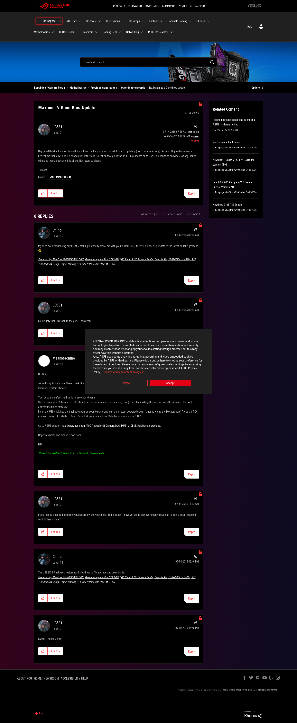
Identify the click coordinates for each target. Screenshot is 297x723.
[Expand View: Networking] (142, 32)
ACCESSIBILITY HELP (74, 678)
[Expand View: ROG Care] (80, 21)
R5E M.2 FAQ (108, 264)
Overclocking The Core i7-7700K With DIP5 (61, 259)
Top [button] (41, 713)
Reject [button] (127, 383)
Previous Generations (104, 87)
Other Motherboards (133, 87)
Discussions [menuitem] (113, 21)
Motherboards (78, 87)
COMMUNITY (169, 5)
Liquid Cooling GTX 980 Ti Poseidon (79, 264)
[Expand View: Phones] (208, 21)
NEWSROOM (51, 678)
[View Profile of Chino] (56, 230)
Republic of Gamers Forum (50, 87)
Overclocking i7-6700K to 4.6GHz (172, 259)
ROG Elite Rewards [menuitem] (158, 32)
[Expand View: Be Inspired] (60, 21)
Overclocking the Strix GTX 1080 (102, 259)
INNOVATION (135, 5)
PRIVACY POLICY (212, 690)
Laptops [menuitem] (153, 21)
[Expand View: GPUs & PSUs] (77, 32)
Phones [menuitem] (201, 21)
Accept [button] (170, 383)
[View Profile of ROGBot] (195, 140)
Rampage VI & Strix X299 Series (230, 147)
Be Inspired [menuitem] (49, 21)
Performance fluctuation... (227, 142)
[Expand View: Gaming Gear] (120, 32)
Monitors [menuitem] (88, 32)
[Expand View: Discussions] (123, 21)
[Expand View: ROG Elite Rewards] (171, 32)
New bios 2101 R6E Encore (228, 204)
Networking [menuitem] (132, 32)
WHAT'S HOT (185, 5)
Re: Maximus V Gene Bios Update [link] (167, 87)
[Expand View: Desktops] (143, 21)
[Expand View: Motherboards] (53, 32)
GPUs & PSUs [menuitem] (66, 32)
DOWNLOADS (152, 5)
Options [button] (256, 87)
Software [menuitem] (91, 21)
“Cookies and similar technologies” (123, 372)
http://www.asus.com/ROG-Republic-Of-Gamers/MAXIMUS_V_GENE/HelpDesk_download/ (111, 425)
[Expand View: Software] (100, 21)
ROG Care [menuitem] (72, 21)
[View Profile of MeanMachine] (63, 358)
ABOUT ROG (24, 678)
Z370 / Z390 (221, 129)
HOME (38, 678)
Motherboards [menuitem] (42, 32)
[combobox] (148, 62)
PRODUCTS (119, 5)
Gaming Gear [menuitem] (110, 32)
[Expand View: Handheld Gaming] (190, 21)
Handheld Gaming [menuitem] (177, 21)
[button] (43, 193)
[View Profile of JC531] (57, 126)
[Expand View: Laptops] (161, 21)
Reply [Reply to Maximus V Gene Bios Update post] (191, 193)
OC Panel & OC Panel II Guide (137, 259)
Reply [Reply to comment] (191, 280)
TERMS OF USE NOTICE (190, 690)
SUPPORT (200, 5)
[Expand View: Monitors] (96, 32)
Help (249, 26)
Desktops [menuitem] (134, 21)
